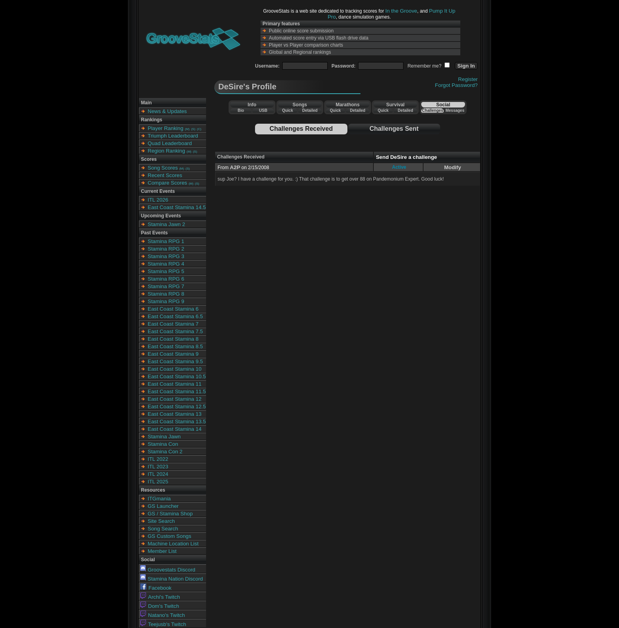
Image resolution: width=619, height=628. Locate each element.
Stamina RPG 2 (166, 249)
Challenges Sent (394, 128)
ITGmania (159, 499)
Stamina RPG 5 (166, 271)
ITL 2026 (158, 200)
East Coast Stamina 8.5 (175, 346)
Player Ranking (165, 128)
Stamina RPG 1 (166, 241)
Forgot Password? (456, 85)
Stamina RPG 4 (166, 264)
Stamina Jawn (164, 436)
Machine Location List (173, 544)
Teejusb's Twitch (163, 624)
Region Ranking (166, 151)
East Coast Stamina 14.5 (177, 207)
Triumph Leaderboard (173, 136)
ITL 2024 (158, 474)
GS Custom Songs (169, 536)
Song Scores (163, 168)
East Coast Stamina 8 (173, 339)
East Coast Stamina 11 (174, 384)
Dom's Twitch (159, 606)
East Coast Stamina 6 (173, 309)
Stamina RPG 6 (166, 279)
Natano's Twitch (162, 615)
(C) (199, 129)
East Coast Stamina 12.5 (177, 406)
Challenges (432, 110)
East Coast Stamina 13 (174, 414)
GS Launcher (163, 506)
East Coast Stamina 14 (174, 429)
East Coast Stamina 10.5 (177, 376)
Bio (241, 110)
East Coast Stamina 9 (173, 354)
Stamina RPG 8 (166, 294)
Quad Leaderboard (170, 143)
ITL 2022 (158, 459)
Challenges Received (301, 128)
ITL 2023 (158, 467)
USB (263, 110)
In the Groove (401, 11)
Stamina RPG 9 (166, 301)
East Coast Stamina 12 (174, 399)
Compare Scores (167, 183)
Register (468, 79)
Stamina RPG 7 (166, 286)
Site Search (161, 521)
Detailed (309, 110)
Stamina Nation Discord (171, 579)
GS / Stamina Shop (170, 514)
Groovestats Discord (167, 570)
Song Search (163, 529)
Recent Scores (165, 175)
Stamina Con (163, 444)
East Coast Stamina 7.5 (175, 331)
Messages (454, 110)
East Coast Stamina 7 (173, 324)
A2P (235, 167)
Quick (287, 110)
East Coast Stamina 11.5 (177, 391)
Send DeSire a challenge (406, 157)
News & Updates (167, 111)
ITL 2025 (158, 482)
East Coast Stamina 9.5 (175, 361)
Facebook (156, 588)
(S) (193, 129)
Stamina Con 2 (165, 451)
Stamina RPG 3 (166, 256)
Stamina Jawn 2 (166, 224)
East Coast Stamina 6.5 (175, 316)
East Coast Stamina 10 (174, 369)
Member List (162, 551)
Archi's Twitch (160, 597)
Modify (452, 167)
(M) (187, 129)
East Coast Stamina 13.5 (177, 421)
